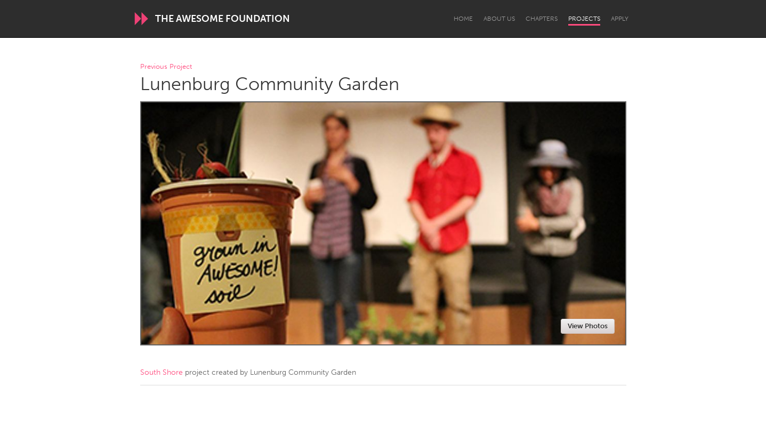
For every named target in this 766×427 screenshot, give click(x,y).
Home (463, 18)
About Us (499, 18)
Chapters (542, 18)
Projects (584, 18)
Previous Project (166, 66)
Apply (619, 18)
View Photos (588, 326)
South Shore (161, 372)
